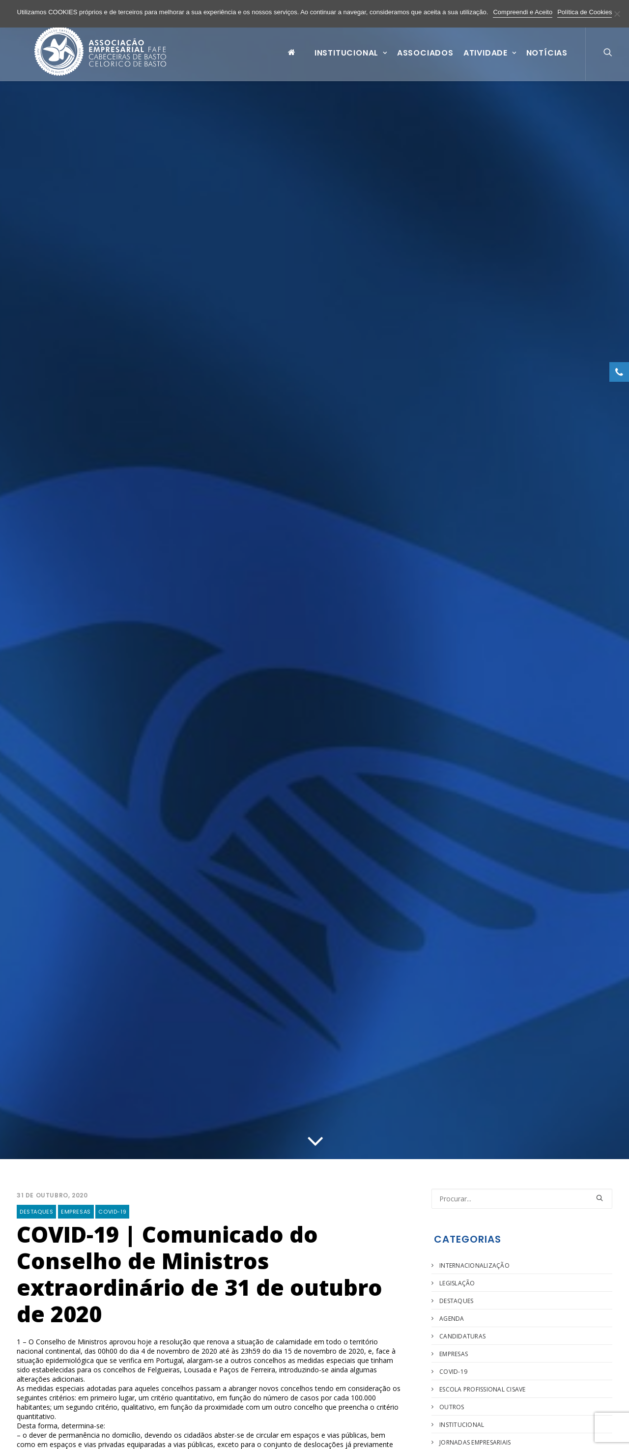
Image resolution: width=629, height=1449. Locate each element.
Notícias (547, 60)
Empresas (76, 1212)
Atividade (489, 60)
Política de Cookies (584, 12)
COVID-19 (112, 1212)
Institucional (350, 60)
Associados (425, 60)
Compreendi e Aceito (522, 12)
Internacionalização (474, 1265)
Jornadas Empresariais (475, 1442)
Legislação (457, 1283)
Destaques (36, 1212)
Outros (451, 1407)
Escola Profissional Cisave (482, 1389)
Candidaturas (462, 1336)
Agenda (451, 1318)
